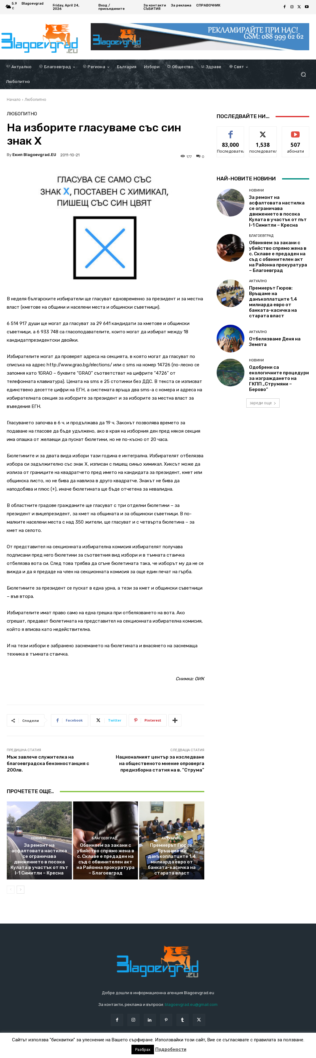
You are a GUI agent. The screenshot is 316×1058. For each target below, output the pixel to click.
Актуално (171, 838)
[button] (303, 74)
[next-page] (20, 890)
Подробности (170, 1049)
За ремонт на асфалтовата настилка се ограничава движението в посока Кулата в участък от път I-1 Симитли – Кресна (39, 859)
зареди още (263, 402)
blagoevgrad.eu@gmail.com (191, 1004)
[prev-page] (11, 890)
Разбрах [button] (142, 1049)
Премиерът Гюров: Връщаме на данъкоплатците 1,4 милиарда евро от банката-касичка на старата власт (172, 859)
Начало (14, 99)
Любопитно (35, 99)
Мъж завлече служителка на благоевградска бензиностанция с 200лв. (48, 763)
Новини (38, 838)
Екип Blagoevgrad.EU (34, 155)
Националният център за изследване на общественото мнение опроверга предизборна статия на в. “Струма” (160, 763)
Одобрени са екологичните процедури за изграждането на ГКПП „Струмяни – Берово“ (279, 378)
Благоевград (105, 838)
